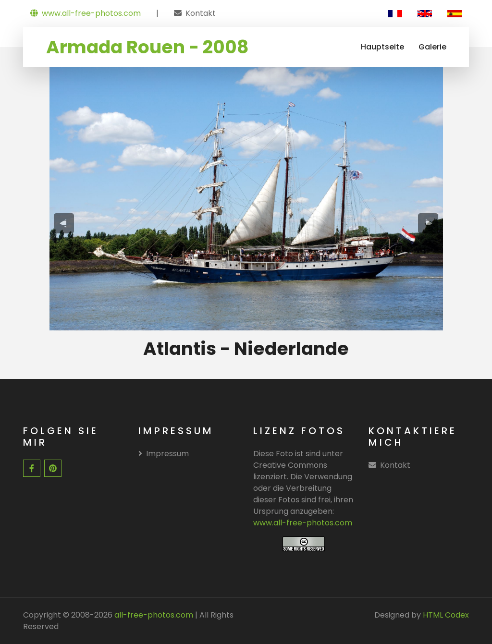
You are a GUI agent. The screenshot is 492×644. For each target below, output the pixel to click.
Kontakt (200, 13)
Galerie (432, 46)
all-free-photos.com (152, 614)
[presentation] (64, 223)
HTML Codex (446, 614)
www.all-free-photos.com (85, 13)
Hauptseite (382, 46)
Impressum (163, 453)
